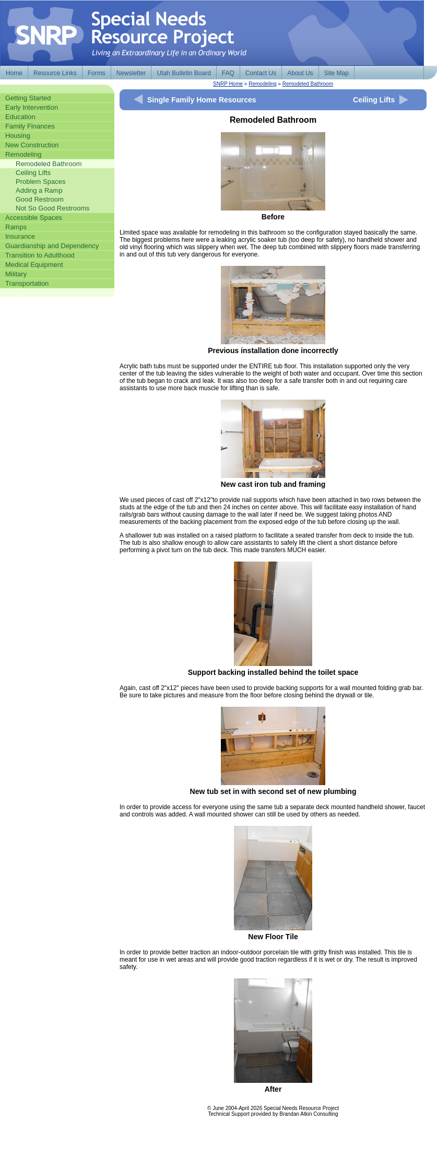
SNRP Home (228, 84)
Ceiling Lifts (374, 100)
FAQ (228, 73)
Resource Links (55, 73)
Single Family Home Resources (201, 100)
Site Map (336, 73)
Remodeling (262, 84)
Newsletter (131, 73)
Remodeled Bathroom (307, 84)
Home (14, 73)
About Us (300, 73)
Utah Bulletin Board (183, 73)
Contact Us (260, 73)
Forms (96, 73)
